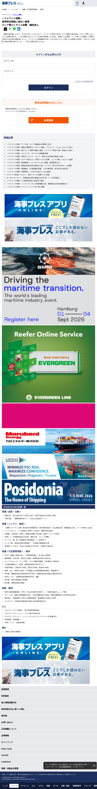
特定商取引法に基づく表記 (12, 709)
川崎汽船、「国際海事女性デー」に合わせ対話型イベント (26, 519)
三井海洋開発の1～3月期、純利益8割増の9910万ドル (24, 564)
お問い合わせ (7, 722)
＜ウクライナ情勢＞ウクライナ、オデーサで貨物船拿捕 (27, 153)
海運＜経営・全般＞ (11, 512)
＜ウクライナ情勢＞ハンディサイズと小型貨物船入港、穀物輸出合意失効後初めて (37, 184)
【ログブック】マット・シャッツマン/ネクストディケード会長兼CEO (31, 616)
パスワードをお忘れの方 (84, 81)
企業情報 (5, 735)
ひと (4, 606)
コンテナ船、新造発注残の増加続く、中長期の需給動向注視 (27, 543)
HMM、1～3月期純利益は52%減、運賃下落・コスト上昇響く (27, 537)
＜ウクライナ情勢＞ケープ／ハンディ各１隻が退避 (25, 187)
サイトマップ (7, 742)
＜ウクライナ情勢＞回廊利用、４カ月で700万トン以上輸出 (28, 172)
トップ (5, 786)
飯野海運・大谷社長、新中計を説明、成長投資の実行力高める (28, 558)
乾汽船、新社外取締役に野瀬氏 (16, 580)
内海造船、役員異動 (12, 619)
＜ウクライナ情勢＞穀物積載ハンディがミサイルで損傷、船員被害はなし (33, 162)
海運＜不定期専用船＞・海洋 (16, 551)
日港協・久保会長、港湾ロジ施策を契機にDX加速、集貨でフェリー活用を (32, 534)
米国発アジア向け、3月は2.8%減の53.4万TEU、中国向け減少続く (29, 546)
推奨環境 (5, 689)
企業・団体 (65, 786)
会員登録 (48, 120)
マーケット (24, 786)
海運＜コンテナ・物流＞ (14, 524)
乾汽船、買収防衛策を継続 (14, 583)
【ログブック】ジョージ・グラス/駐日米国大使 (22, 613)
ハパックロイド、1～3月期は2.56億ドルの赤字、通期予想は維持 (29, 531)
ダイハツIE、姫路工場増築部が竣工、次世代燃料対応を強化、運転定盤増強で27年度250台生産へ (41, 595)
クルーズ (87, 786)
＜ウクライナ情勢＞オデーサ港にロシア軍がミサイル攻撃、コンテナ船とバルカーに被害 (39, 159)
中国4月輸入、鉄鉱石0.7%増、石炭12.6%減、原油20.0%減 (26, 567)
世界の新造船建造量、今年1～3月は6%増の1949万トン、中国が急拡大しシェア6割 (35, 592)
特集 (48, 786)
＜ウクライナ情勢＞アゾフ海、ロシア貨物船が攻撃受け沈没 (28, 144)
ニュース (14, 786)
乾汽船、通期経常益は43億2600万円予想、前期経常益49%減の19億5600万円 (33, 574)
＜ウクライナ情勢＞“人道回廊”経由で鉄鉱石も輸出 (25, 181)
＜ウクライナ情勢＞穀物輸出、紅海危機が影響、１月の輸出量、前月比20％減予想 (37, 169)
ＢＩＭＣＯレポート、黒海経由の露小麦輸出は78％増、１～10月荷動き (33, 178)
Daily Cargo (6, 749)
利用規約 (5, 696)
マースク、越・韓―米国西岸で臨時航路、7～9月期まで (25, 540)
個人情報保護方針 (65, 766)
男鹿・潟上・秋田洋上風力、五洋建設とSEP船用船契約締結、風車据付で (32, 571)
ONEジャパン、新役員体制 (15, 622)
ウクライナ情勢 (17, 14)
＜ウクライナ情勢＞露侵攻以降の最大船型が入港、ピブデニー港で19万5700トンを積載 (39, 166)
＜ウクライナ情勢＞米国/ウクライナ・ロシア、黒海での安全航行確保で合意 (34, 156)
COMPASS (6, 762)
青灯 (4, 628)
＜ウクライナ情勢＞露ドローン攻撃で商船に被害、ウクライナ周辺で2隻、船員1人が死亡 (39, 150)
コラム (40, 786)
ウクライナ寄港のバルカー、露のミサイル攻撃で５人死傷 (28, 175)
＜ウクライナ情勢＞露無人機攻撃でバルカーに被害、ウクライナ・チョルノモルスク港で (39, 147)
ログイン (48, 87)
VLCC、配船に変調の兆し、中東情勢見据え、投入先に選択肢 (27, 555)
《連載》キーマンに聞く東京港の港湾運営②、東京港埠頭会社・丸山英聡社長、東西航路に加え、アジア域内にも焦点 (48, 528)
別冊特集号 (77, 786)
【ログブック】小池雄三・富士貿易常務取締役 (22, 610)
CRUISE (5, 755)
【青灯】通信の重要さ (13, 632)
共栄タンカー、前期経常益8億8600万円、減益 (22, 577)
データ (55, 786)
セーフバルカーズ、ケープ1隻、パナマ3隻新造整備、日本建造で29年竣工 (32, 561)
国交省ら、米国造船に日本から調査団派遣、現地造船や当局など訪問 (30, 598)
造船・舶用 (7, 588)
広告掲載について (9, 729)
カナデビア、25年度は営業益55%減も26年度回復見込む (25, 601)
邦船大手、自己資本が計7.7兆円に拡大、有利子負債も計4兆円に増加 (30, 515)
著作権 (4, 716)
